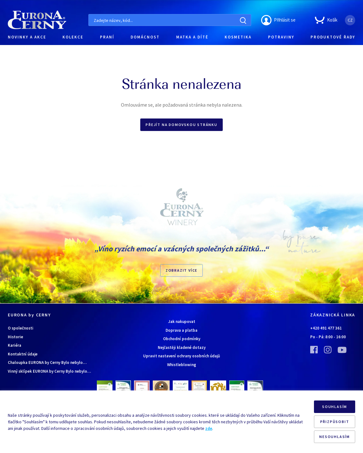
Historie (15, 337)
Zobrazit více (181, 270)
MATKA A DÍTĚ (192, 37)
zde (208, 428)
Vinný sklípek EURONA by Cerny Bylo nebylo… (49, 371)
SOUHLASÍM (334, 406)
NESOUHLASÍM (334, 436)
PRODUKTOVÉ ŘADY (333, 37)
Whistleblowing (181, 364)
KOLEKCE (72, 37)
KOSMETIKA (238, 37)
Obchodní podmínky (181, 338)
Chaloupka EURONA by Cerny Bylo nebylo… (47, 362)
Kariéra (14, 345)
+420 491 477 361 (326, 328)
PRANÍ (107, 37)
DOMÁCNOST (145, 37)
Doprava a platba (181, 330)
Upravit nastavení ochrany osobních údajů (181, 356)
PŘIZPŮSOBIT (334, 421)
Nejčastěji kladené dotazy (182, 347)
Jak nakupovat (181, 321)
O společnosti (20, 328)
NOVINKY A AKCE (27, 37)
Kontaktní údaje (22, 354)
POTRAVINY (281, 37)
